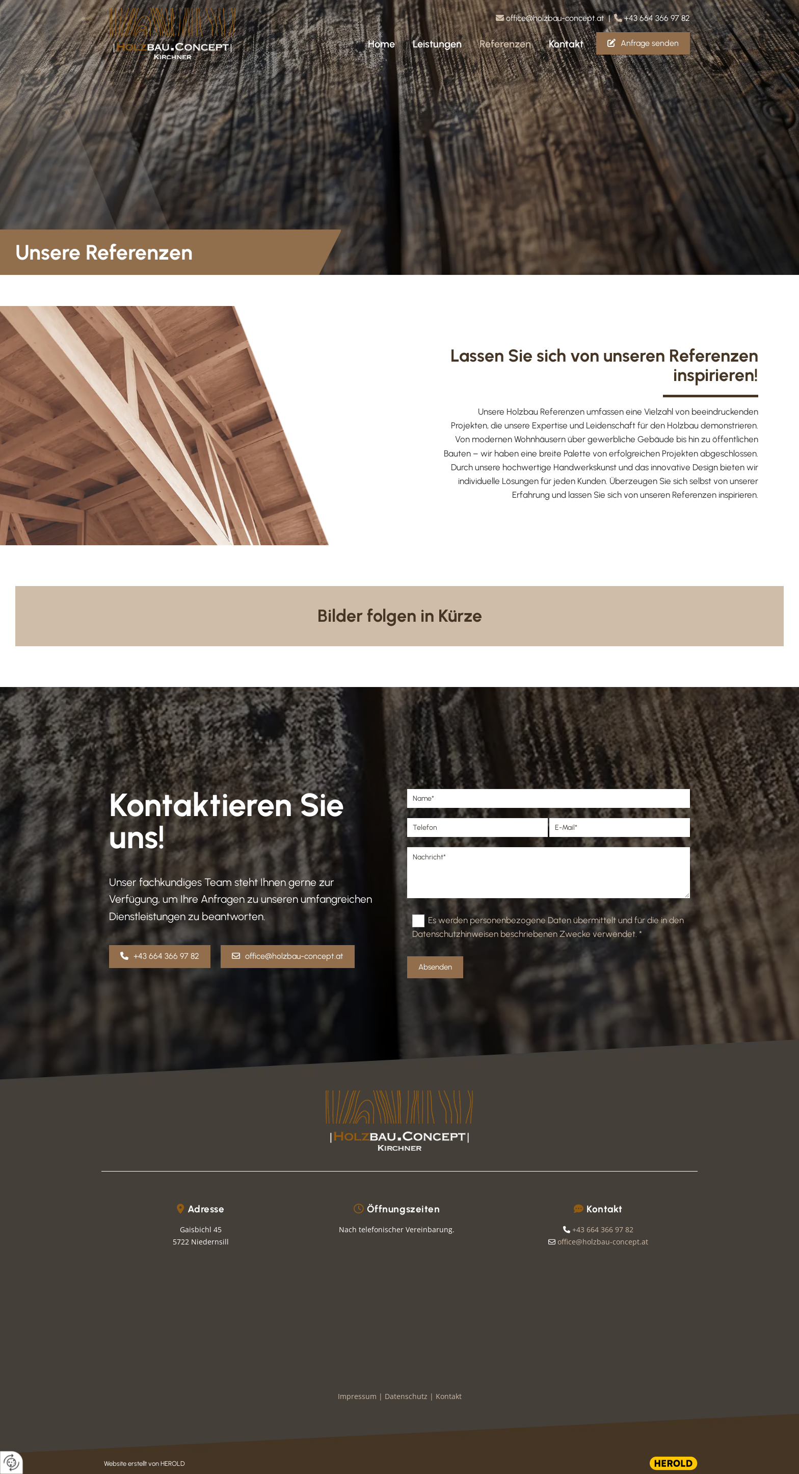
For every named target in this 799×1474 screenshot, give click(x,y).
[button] (643, 43)
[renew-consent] (11, 1462)
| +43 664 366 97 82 (649, 18)
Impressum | (361, 1396)
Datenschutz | (410, 1396)
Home (381, 44)
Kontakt (566, 44)
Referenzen (505, 44)
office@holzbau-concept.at (555, 18)
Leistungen (437, 44)
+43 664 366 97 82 (602, 1229)
